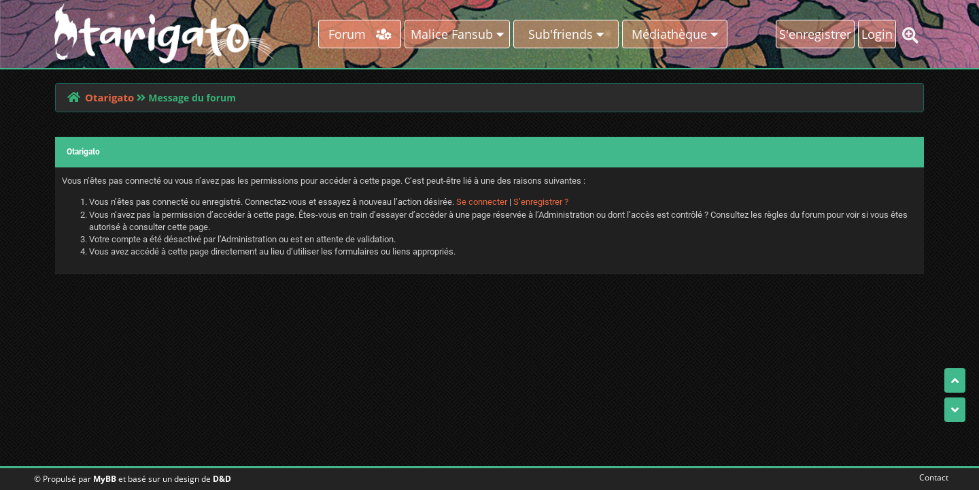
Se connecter (481, 202)
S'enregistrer (815, 34)
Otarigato (109, 97)
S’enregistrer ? (540, 202)
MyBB (104, 479)
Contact (931, 477)
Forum (360, 34)
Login (877, 34)
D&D (222, 479)
